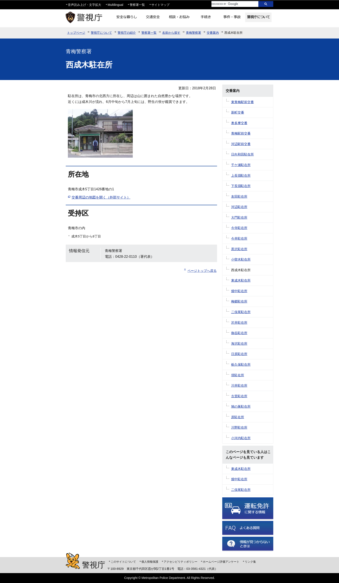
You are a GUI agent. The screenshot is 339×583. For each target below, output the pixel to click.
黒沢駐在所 (239, 249)
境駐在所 (237, 375)
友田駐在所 (239, 196)
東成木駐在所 (241, 280)
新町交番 (237, 112)
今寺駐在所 (239, 228)
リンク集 (250, 561)
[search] (231, 4)
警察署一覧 (137, 4)
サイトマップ (160, 4)
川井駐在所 (239, 385)
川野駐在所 (239, 427)
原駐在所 (237, 417)
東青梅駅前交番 (242, 102)
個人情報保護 (149, 561)
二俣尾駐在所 (241, 312)
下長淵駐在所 (241, 186)
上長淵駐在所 (241, 175)
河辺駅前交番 (241, 144)
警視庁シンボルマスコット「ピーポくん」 (73, 561)
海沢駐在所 (239, 343)
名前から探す (171, 32)
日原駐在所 (239, 354)
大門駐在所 (239, 217)
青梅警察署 (193, 32)
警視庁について (101, 32)
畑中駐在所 (239, 291)
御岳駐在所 (239, 333)
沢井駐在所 (239, 322)
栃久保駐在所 (241, 364)
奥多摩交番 (239, 123)
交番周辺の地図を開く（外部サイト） (101, 197)
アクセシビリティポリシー (180, 561)
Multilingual (115, 4)
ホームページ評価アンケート (221, 561)
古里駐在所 (239, 396)
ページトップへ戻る (202, 270)
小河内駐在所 (241, 438)
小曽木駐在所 (241, 259)
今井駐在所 (239, 238)
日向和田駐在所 (242, 154)
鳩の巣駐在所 (241, 406)
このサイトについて (123, 561)
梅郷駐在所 (239, 301)
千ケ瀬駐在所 (241, 165)
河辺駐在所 (239, 207)
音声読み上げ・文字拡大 (84, 4)
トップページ (76, 32)
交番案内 (213, 32)
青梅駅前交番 (241, 133)
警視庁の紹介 (127, 32)
